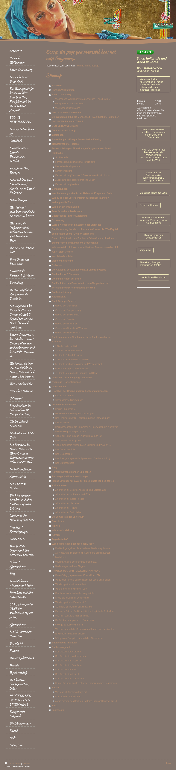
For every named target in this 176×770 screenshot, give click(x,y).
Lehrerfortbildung (63, 171)
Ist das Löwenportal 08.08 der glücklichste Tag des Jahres (83, 481)
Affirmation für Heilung (66, 508)
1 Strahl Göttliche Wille (66, 346)
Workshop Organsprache (67, 108)
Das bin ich (58, 521)
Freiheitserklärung (62, 292)
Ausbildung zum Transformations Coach (75, 180)
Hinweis (56, 526)
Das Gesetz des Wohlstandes (70, 678)
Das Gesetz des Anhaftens (68, 665)
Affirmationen (59, 485)
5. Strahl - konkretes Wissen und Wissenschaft (78, 364)
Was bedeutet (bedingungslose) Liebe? (73, 544)
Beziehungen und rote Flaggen (70, 566)
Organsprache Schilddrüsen (69, 400)
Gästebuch (57, 135)
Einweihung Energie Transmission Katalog (150, 263)
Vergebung (145, 250)
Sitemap (26, 764)
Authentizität (59, 296)
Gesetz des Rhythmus (66, 323)
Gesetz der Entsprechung (68, 310)
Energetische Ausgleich (64, 642)
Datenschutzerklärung (63, 130)
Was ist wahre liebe (62, 256)
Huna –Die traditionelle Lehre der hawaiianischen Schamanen (86, 683)
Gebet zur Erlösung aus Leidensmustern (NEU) (78, 436)
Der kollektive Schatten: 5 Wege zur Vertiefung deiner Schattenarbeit (153, 220)
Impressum (58, 710)
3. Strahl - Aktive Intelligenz (68, 355)
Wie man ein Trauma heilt (65, 207)
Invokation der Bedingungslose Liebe (72, 377)
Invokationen (59, 386)
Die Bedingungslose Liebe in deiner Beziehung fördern (82, 548)
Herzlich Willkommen (63, 90)
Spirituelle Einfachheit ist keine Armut (73, 606)
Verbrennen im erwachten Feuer (71, 588)
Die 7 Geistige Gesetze (64, 301)
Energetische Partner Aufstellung (69, 216)
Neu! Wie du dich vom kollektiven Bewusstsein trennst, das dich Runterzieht (154, 133)
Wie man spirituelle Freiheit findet (71, 615)
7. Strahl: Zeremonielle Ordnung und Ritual (76, 373)
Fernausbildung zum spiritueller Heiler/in (75, 162)
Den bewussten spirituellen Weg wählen (75, 593)
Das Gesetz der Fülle (65, 669)
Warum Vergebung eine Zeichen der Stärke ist (76, 225)
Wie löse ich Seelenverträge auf (71, 692)
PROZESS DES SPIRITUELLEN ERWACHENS (76, 570)
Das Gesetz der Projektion (68, 660)
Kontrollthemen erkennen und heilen (71, 472)
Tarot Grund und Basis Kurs (67, 211)
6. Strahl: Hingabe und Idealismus (72, 368)
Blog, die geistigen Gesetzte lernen (153, 236)
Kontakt (56, 535)
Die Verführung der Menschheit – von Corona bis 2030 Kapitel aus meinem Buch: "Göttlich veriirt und (85, 231)
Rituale (55, 687)
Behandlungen (59, 189)
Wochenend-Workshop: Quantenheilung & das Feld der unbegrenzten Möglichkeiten (82, 101)
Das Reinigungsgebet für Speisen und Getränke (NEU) (82, 458)
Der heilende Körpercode (67, 166)
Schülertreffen (62, 157)
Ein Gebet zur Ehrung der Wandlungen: (75, 413)
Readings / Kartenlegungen (66, 382)
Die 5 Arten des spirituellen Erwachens (74, 620)
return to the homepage (87, 65)
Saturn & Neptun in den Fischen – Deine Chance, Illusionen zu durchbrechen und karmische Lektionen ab (85, 240)
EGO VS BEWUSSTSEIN (65, 126)
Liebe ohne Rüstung (62, 260)
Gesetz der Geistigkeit (66, 305)
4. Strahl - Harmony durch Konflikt (72, 359)
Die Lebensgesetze (62, 647)
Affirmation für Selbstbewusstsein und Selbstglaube (80, 490)
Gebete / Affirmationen (64, 404)
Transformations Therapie (65, 144)
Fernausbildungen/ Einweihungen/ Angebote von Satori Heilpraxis (81, 150)
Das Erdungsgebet (64, 463)
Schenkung (58, 220)
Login (168, 763)
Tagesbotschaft (60, 539)
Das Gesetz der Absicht (67, 674)
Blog (54, 467)
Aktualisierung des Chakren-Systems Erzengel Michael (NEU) (86, 701)
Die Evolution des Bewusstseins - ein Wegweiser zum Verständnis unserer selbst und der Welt (80, 285)
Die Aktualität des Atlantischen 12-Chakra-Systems (79, 269)
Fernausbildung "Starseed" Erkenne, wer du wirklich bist (83, 175)
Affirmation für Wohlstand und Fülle (72, 494)
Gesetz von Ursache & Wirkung (71, 328)
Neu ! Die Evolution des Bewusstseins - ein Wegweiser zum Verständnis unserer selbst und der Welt (153, 155)
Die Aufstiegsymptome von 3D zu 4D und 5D (77, 575)
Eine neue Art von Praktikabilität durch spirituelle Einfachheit (85, 611)
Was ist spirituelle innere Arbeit (70, 584)
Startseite (57, 85)
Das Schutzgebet (63, 454)
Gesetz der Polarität (65, 319)
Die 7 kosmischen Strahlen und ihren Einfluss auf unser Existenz (81, 339)
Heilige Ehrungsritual (65, 409)
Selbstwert (57, 265)
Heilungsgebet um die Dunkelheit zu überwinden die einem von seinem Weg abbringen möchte (86, 429)
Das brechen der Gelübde (68, 696)
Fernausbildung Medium (67, 184)
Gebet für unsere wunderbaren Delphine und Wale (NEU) (83, 445)
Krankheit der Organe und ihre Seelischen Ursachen (79, 391)
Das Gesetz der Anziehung (68, 651)
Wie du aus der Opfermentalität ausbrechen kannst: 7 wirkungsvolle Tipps (80, 200)
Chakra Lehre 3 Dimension (66, 274)
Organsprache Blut (64, 395)
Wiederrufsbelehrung (63, 530)
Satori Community (61, 94)
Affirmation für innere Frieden (69, 499)
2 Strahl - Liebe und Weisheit (69, 350)
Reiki (54, 705)
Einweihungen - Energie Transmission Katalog (76, 139)
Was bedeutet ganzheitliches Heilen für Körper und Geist (82, 193)
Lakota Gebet (62, 422)
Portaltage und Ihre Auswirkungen (70, 476)
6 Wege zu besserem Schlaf (69, 624)
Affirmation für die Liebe (67, 503)
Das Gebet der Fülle (65, 449)
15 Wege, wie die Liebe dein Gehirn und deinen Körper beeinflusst (82, 555)
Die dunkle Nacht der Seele (66, 278)
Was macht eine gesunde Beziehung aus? (76, 562)
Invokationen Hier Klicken (153, 277)
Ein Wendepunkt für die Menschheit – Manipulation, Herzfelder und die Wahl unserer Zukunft (85, 119)
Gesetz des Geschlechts (67, 332)
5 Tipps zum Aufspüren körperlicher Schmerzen (78, 638)
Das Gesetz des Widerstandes (70, 656)
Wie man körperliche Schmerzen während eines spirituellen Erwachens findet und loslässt (84, 631)
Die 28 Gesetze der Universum (68, 517)
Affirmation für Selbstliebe (68, 512)
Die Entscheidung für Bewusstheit (72, 597)
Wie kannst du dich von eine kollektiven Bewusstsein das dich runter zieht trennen (85, 249)
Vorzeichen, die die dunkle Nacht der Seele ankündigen (82, 579)
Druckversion (13, 764)
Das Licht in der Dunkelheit (66, 112)
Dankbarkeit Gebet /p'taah (68, 440)
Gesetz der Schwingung (67, 314)
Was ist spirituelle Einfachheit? (70, 602)
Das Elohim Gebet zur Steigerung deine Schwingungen (82, 418)
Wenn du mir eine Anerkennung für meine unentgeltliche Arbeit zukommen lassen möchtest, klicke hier (151, 84)
